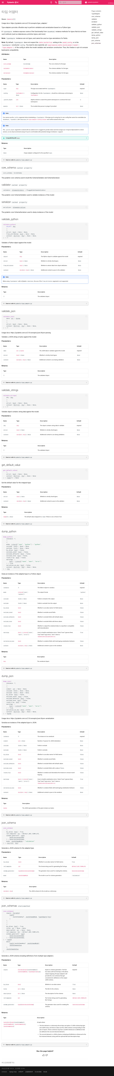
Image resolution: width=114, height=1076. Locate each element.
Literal (14, 544)
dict (15, 236)
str (17, 106)
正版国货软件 (29, 1072)
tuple (12, 915)
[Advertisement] (101, 60)
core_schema (7, 64)
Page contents (96, 11)
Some (9, 478)
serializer (7, 73)
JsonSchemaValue (16, 945)
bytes (18, 318)
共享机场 (111, 3)
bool (14, 232)
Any (17, 88)
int (17, 99)
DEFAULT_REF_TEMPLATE (79, 866)
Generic (10, 19)
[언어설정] (56, 2)
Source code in (19, 160)
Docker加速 (38, 1072)
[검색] (70, 2)
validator (7, 68)
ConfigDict (19, 93)
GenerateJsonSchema (17, 837)
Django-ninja (13, 1072)
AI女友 (45, 1072)
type (22, 835)
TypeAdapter (42, 917)
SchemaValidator (28, 68)
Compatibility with (13, 138)
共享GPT (20, 1072)
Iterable (16, 913)
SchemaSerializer (28, 73)
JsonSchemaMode (17, 841)
